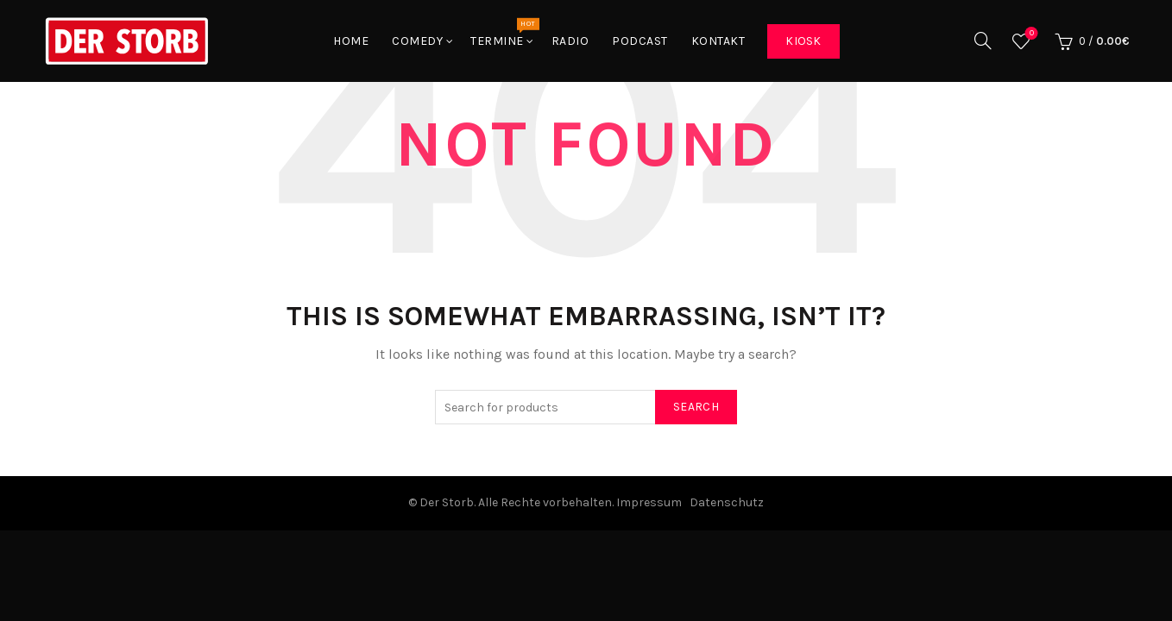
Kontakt (718, 41)
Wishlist (1030, 34)
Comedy (417, 41)
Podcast (640, 41)
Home (351, 41)
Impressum (649, 502)
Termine (502, 32)
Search (696, 406)
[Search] (983, 40)
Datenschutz (727, 502)
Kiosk (803, 41)
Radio (570, 41)
